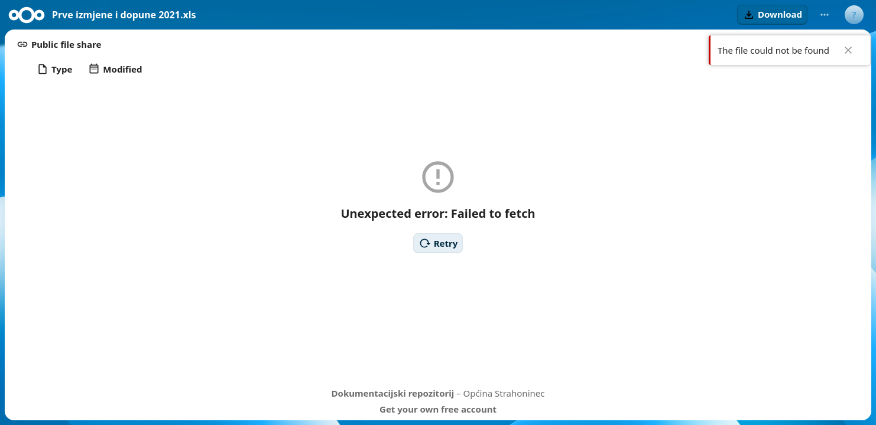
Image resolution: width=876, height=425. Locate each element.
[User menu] (854, 15)
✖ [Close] (848, 50)
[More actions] (824, 15)
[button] (772, 15)
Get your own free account (438, 409)
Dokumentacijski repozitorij (393, 393)
